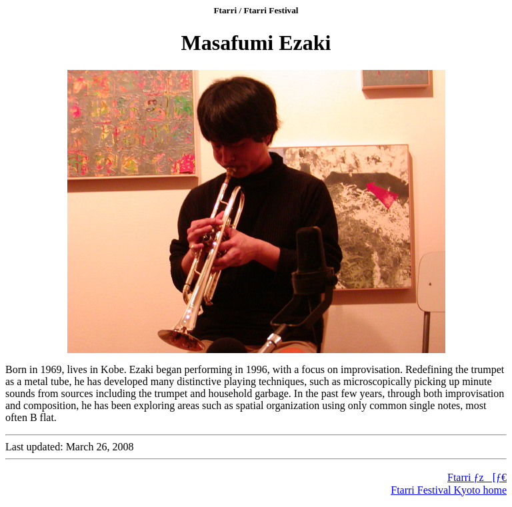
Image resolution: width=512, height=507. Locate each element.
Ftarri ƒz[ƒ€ (477, 477)
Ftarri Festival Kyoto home (449, 490)
